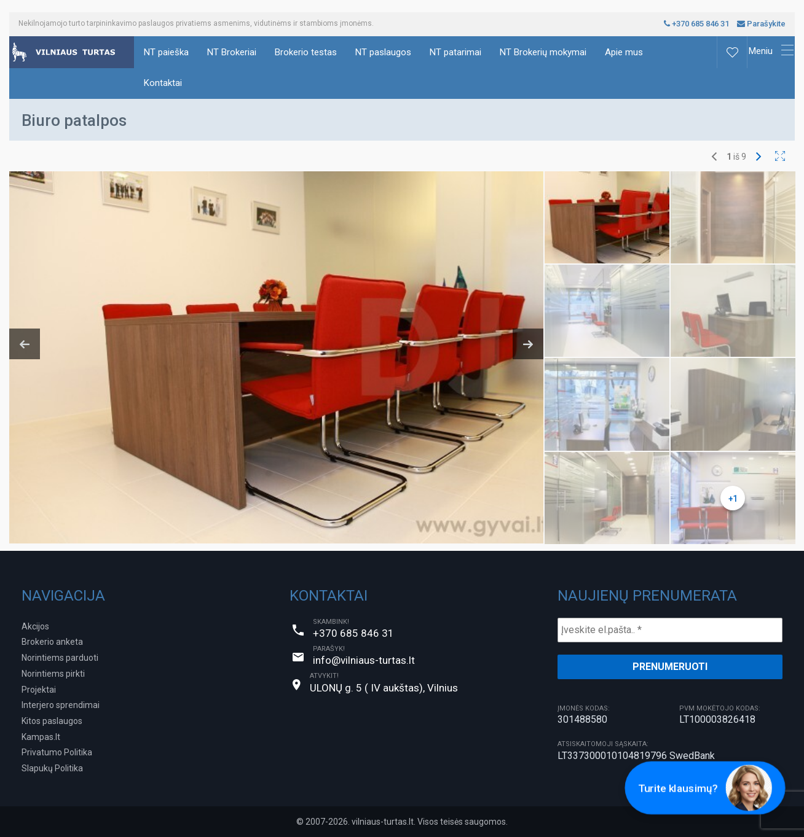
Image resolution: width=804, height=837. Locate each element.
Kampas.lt (41, 737)
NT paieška (166, 52)
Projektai (39, 690)
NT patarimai (455, 52)
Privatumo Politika (57, 752)
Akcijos (35, 626)
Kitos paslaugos (52, 721)
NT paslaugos (383, 52)
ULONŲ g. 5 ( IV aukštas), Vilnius (384, 688)
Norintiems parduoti (60, 658)
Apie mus (624, 52)
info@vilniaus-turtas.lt (364, 660)
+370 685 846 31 (696, 23)
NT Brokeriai (231, 52)
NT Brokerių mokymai (543, 52)
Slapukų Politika (52, 768)
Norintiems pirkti (53, 674)
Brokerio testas (306, 52)
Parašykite (761, 23)
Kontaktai (163, 82)
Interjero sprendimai (61, 705)
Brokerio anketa (52, 642)
